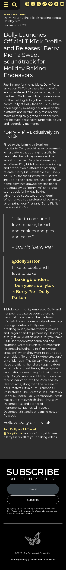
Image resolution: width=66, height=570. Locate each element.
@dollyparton (26, 261)
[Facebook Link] (33, 4)
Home (7, 14)
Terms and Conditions (42, 559)
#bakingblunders (30, 279)
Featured (19, 14)
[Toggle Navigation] (6, 4)
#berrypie (22, 285)
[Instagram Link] (27, 4)
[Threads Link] (56, 4)
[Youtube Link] (62, 4)
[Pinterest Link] (50, 4)
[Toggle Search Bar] (14, 4)
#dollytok (44, 285)
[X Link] (39, 4)
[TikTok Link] (44, 4)
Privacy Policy (25, 513)
